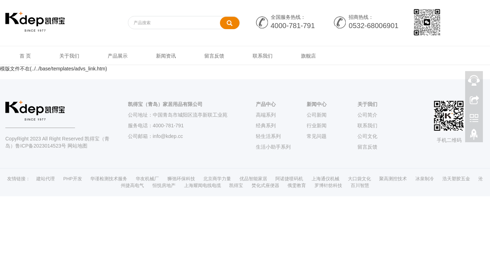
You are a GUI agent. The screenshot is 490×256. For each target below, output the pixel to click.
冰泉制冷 (424, 178)
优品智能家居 (253, 178)
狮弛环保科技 (181, 178)
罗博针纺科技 (328, 185)
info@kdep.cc (168, 136)
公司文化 (367, 136)
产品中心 (266, 104)
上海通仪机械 (325, 178)
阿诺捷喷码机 (289, 178)
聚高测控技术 (393, 178)
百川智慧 (360, 185)
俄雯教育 (296, 185)
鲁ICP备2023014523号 (40, 146)
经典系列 (266, 125)
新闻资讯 (166, 56)
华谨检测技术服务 (108, 178)
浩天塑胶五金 (456, 178)
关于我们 (69, 56)
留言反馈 (214, 56)
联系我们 (263, 56)
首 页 (25, 56)
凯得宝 (236, 185)
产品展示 (118, 56)
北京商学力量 (217, 178)
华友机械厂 (147, 178)
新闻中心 (317, 104)
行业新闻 (317, 125)
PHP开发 (72, 178)
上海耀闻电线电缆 (202, 185)
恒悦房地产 (164, 185)
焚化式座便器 (265, 185)
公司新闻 (317, 115)
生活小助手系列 (273, 147)
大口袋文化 (359, 178)
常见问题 (317, 136)
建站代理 (45, 178)
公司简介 (367, 115)
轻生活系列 (268, 136)
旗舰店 (308, 56)
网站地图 (77, 146)
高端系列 (266, 115)
